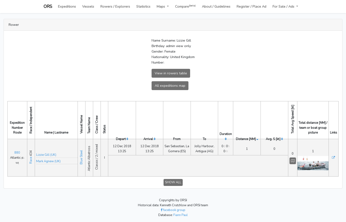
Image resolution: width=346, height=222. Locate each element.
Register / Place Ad (251, 6)
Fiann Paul (180, 212)
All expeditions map (170, 85)
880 (17, 151)
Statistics (143, 6)
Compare (185, 6)
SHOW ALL (173, 179)
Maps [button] (161, 6)
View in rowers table (171, 73)
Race (31, 158)
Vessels (88, 6)
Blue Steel (81, 155)
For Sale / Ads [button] (283, 6)
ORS (48, 6)
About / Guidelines (216, 6)
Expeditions (67, 6)
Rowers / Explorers (115, 6)
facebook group (173, 207)
